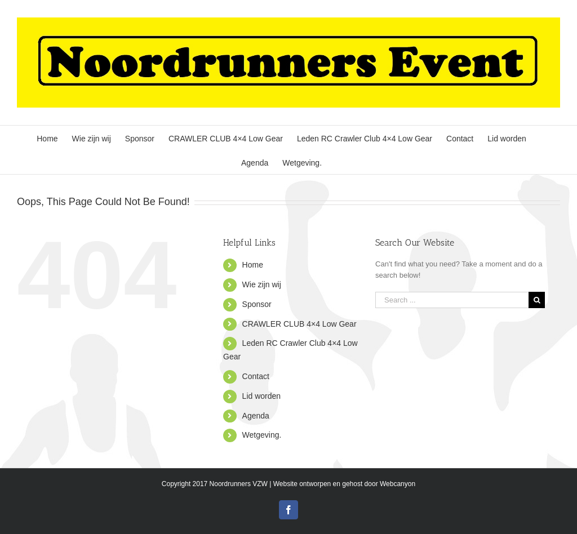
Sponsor (257, 304)
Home (252, 264)
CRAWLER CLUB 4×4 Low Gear (299, 323)
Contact (255, 376)
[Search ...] (452, 300)
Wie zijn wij (261, 284)
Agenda (255, 415)
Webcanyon (397, 484)
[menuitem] (47, 138)
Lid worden (261, 395)
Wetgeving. (262, 434)
